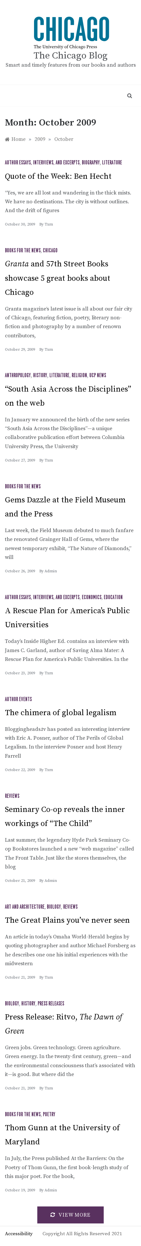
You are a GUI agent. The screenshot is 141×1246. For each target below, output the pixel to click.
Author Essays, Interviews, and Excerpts (42, 162)
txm (48, 224)
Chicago (50, 250)
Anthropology (18, 375)
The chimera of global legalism (60, 713)
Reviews (12, 796)
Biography (91, 162)
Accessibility (19, 1234)
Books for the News (23, 250)
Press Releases (51, 1003)
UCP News (97, 375)
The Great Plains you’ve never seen (67, 920)
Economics (91, 597)
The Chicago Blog (71, 56)
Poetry (49, 1114)
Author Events (18, 699)
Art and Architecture (24, 907)
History (40, 375)
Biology (54, 907)
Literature (112, 162)
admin (50, 571)
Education (113, 597)
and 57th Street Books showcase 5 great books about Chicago (57, 278)
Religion (79, 375)
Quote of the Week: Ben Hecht (58, 176)
